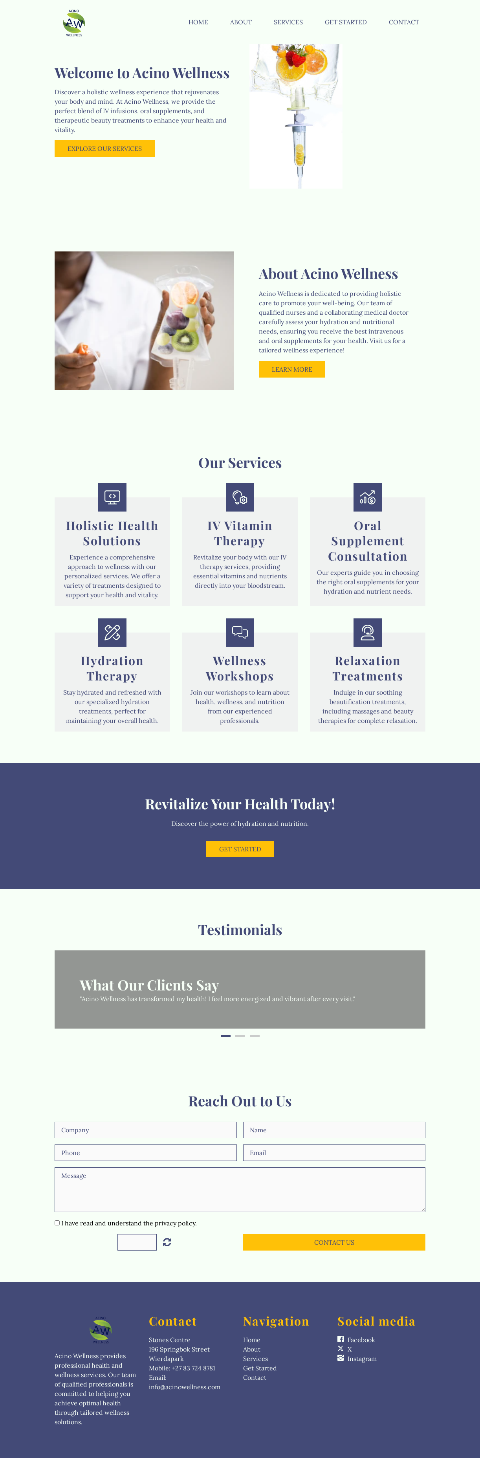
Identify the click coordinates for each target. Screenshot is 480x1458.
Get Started (346, 22)
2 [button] (240, 1036)
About (241, 22)
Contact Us (334, 1242)
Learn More (292, 369)
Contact (404, 22)
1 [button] (226, 1036)
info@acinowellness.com (184, 1387)
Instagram (362, 1359)
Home (198, 22)
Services (288, 22)
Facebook (361, 1340)
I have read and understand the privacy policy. (129, 1223)
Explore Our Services (105, 148)
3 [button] (255, 1036)
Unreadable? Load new (167, 1242)
